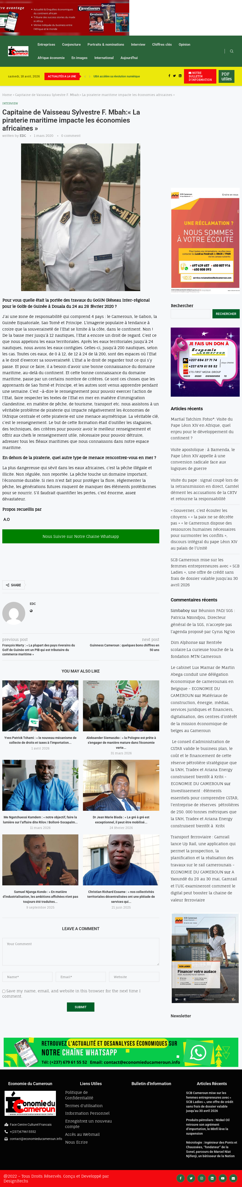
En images (80, 58)
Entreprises (46, 44)
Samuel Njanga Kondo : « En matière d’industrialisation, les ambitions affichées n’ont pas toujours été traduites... (40, 897)
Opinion (184, 44)
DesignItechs (15, 1181)
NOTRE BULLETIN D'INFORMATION (200, 76)
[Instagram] (201, 1178)
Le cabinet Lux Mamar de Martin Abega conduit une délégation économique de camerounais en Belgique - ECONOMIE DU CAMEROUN (203, 681)
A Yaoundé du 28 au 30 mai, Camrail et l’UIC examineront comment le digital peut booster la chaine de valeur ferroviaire (204, 886)
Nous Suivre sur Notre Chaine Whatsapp (80, 536)
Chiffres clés (162, 44)
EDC (23, 136)
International (104, 58)
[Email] (233, 1178)
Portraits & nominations (106, 44)
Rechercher (182, 305)
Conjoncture (71, 44)
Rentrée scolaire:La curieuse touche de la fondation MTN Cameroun (202, 649)
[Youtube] (222, 1178)
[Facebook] (169, 76)
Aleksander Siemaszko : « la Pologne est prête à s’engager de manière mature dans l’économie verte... (121, 742)
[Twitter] (174, 76)
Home (7, 95)
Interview (138, 44)
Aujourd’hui (129, 58)
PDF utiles (226, 76)
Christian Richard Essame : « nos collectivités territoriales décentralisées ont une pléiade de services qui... (121, 897)
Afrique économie (51, 58)
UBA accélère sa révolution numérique (117, 76)
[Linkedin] (180, 76)
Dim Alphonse (184, 642)
